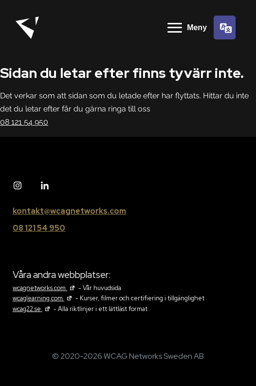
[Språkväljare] (225, 27)
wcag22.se (32, 309)
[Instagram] (17, 186)
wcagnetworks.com (45, 288)
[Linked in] (45, 186)
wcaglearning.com (43, 298)
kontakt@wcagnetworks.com (69, 211)
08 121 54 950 (24, 122)
